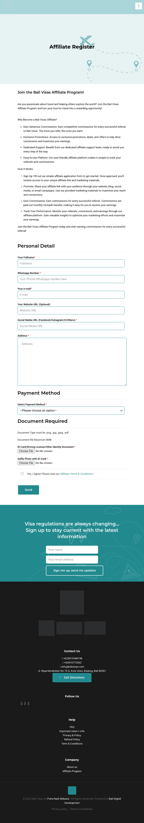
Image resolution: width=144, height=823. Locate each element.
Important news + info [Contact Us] (72, 731)
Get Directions (71, 677)
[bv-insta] (21, 703)
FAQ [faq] (72, 726)
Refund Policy (72, 739)
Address (72, 360)
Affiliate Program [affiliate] (72, 771)
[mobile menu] (138, 6)
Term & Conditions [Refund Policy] (72, 743)
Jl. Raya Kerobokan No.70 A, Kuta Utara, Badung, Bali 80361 (72, 670)
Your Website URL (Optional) (71, 308)
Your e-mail (71, 293)
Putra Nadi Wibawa (58, 798)
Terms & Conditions (81, 809)
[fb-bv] (25, 703)
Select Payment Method (71, 408)
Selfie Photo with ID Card (71, 461)
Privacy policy (59, 809)
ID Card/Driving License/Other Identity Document (71, 449)
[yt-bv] (28, 703)
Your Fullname (71, 261)
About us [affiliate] (72, 767)
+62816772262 (72, 662)
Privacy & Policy (72, 735)
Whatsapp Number (71, 277)
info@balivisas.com (72, 666)
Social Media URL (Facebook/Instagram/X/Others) (71, 324)
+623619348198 (72, 658)
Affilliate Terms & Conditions (77, 473)
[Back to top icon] (72, 790)
